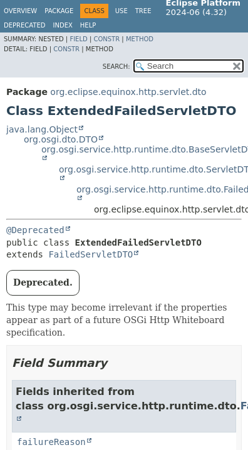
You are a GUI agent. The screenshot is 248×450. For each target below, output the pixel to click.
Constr (106, 39)
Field (78, 39)
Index (63, 25)
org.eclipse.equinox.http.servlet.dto (128, 92)
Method (139, 39)
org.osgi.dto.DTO (61, 139)
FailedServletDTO (90, 254)
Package (58, 11)
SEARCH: (116, 66)
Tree (143, 11)
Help (88, 25)
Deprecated (25, 25)
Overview (20, 11)
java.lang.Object (42, 129)
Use (121, 11)
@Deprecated (35, 230)
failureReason (51, 442)
